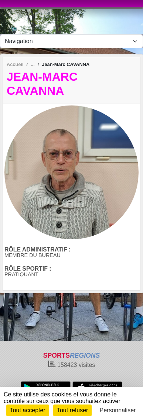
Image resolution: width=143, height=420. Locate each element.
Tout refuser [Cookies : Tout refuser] (72, 410)
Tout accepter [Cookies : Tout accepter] (27, 410)
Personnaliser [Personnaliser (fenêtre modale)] (118, 410)
